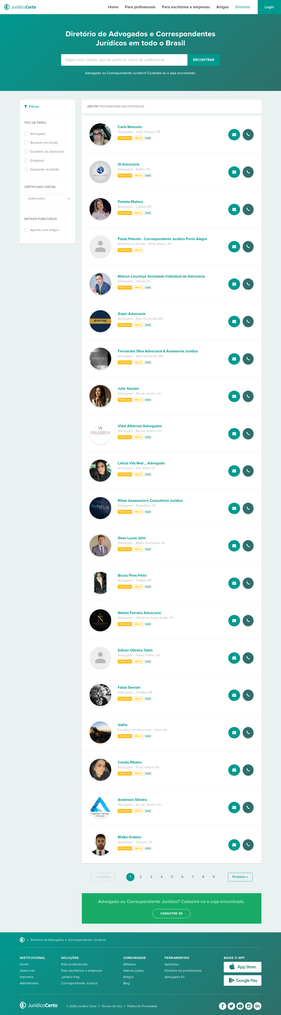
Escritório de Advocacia (47, 151)
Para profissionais (140, 7)
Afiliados (129, 964)
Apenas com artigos (44, 230)
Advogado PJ (174, 977)
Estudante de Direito (45, 169)
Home (113, 7)
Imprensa (27, 977)
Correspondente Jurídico (79, 983)
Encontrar (203, 60)
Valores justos (133, 971)
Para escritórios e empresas (186, 7)
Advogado (38, 134)
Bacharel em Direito (44, 142)
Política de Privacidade (142, 1006)
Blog (126, 983)
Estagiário (37, 160)
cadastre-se (171, 913)
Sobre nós (27, 971)
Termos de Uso (112, 1006)
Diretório (242, 7)
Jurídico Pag (70, 977)
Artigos (222, 7)
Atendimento (29, 983)
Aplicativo (172, 964)
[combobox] (124, 60)
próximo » (240, 877)
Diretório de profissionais (183, 971)
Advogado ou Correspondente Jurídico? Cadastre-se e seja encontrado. (140, 73)
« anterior (103, 877)
